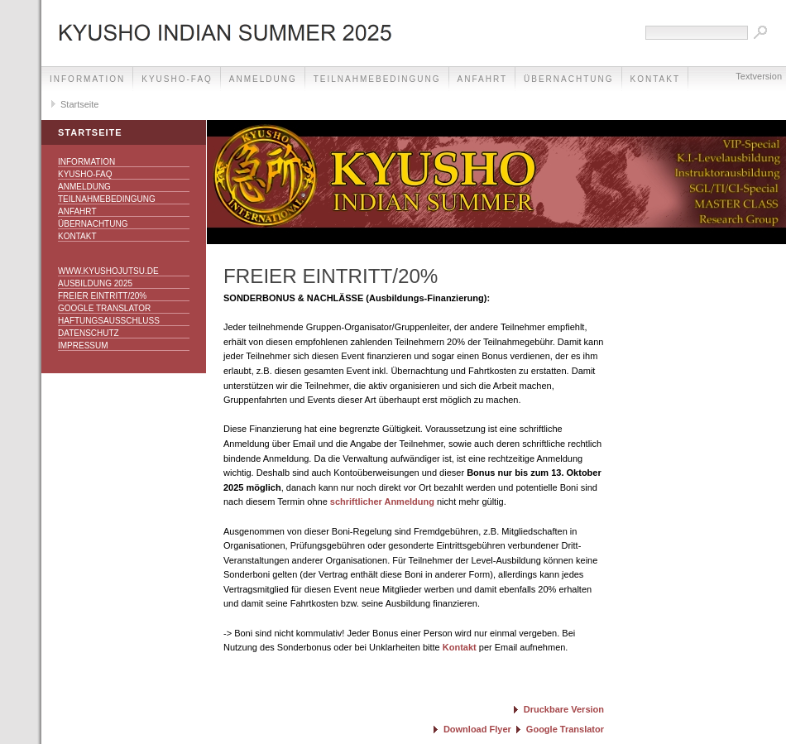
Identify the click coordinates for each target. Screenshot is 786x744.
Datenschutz (88, 333)
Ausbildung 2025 (95, 283)
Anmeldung (263, 79)
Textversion (759, 76)
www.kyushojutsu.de (108, 271)
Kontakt (77, 236)
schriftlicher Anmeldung (382, 501)
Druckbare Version (564, 709)
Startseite (79, 104)
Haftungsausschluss (109, 320)
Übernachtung (568, 79)
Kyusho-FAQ (177, 79)
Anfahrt (483, 79)
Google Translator (104, 308)
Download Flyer (477, 729)
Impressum (83, 345)
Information (87, 79)
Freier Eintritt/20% (102, 295)
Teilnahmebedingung (377, 79)
